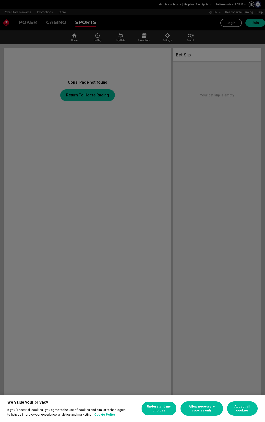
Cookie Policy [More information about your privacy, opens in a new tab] (105, 414)
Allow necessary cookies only (202, 408)
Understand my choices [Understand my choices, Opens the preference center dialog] (159, 408)
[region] (132, 408)
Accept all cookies (242, 408)
